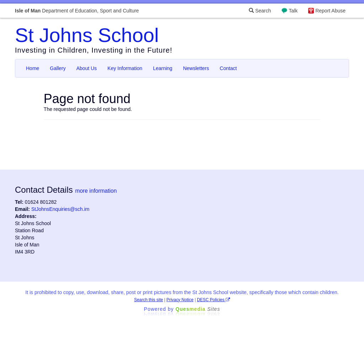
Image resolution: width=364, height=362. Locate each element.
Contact (228, 68)
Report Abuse (330, 11)
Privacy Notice (179, 299)
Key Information (124, 68)
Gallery (57, 68)
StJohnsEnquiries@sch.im (60, 209)
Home (32, 68)
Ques (198, 309)
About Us (86, 68)
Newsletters (196, 68)
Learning (162, 68)
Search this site (148, 299)
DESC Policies (213, 299)
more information (96, 191)
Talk (293, 11)
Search (260, 11)
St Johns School (87, 35)
